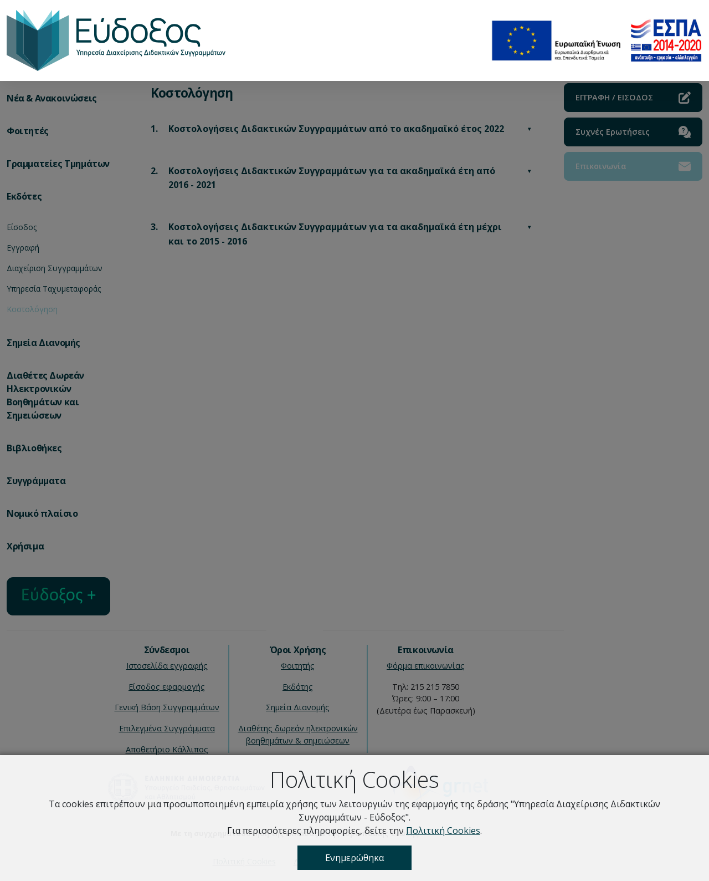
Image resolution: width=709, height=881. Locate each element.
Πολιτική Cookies (443, 830)
